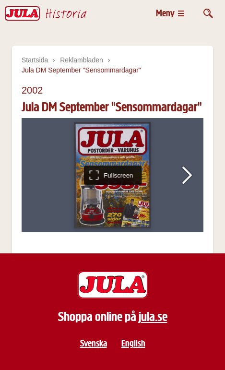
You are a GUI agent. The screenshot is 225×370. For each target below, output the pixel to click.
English (133, 343)
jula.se (153, 317)
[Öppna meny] (170, 13)
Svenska (93, 343)
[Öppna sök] (208, 13)
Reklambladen (81, 60)
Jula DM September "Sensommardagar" (81, 70)
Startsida (35, 60)
